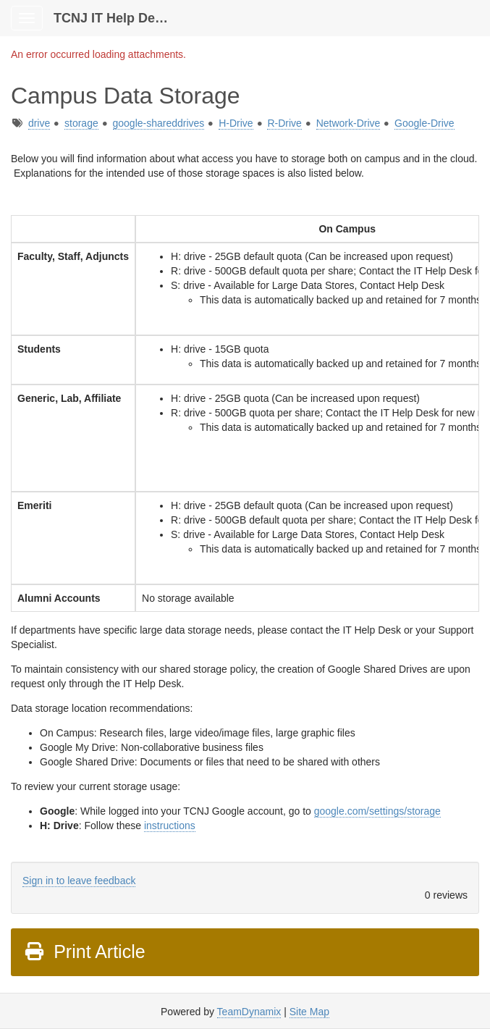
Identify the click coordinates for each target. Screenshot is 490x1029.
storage (81, 123)
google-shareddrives (159, 123)
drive (39, 123)
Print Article (84, 951)
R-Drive (284, 123)
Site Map (309, 1011)
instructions (169, 825)
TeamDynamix (249, 1011)
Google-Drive (424, 123)
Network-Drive (348, 123)
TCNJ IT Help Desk (111, 18)
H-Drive (236, 123)
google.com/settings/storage (377, 811)
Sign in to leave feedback (78, 880)
